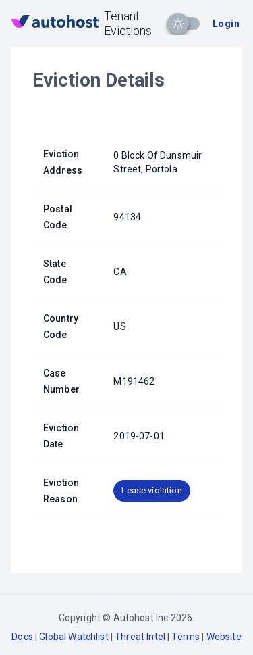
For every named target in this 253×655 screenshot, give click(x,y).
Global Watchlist (73, 636)
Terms (185, 636)
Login (226, 23)
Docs (22, 636)
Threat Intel (140, 636)
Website (224, 636)
